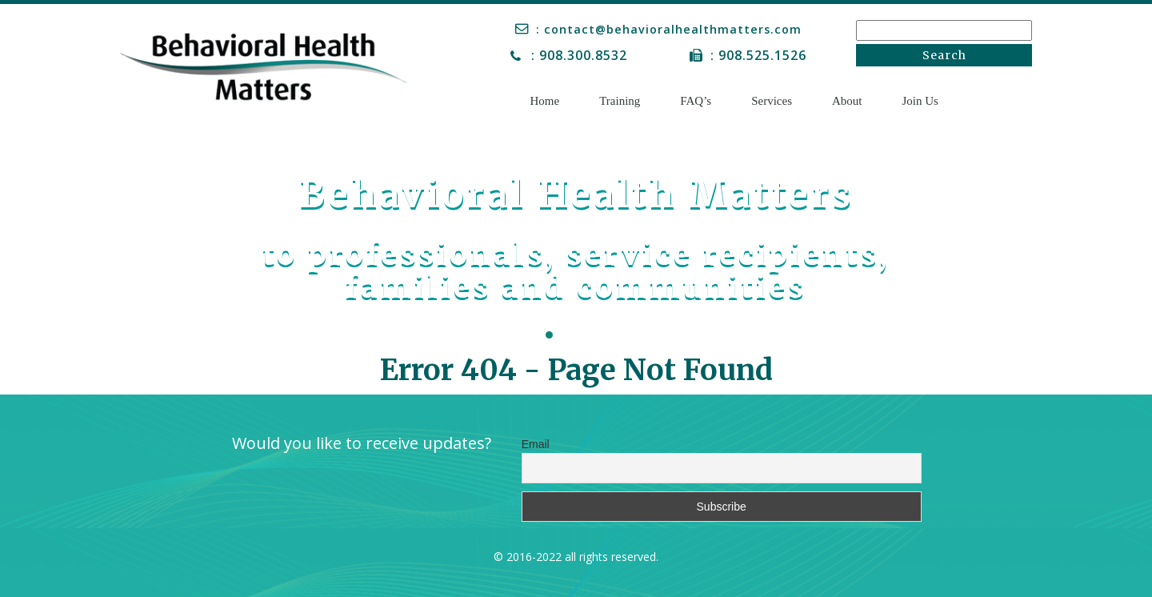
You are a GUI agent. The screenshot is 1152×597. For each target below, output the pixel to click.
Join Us (920, 100)
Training (619, 100)
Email (536, 444)
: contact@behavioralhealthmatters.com (672, 29)
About (847, 100)
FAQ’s (695, 100)
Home (545, 100)
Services (771, 100)
